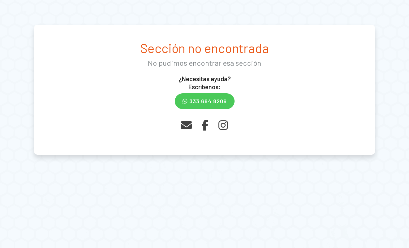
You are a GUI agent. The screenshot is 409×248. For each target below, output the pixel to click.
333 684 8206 (205, 101)
